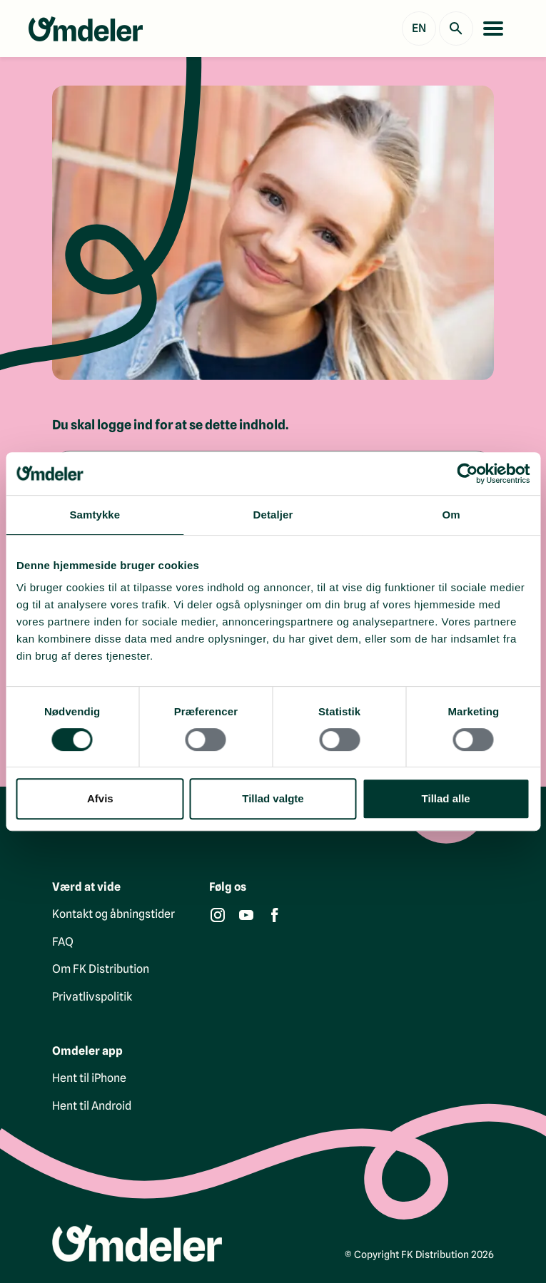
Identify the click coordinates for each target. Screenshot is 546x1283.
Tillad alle (446, 798)
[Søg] (456, 28)
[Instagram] (217, 915)
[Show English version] (419, 28)
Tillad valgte (272, 798)
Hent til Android (91, 1106)
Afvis (100, 798)
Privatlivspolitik (92, 996)
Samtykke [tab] (94, 514)
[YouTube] (246, 915)
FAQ (63, 942)
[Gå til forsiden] (86, 28)
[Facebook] (274, 915)
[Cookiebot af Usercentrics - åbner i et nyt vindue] (467, 473)
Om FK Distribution (100, 969)
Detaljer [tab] (273, 514)
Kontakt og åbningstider (113, 914)
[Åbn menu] (493, 28)
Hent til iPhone (89, 1078)
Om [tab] (451, 514)
